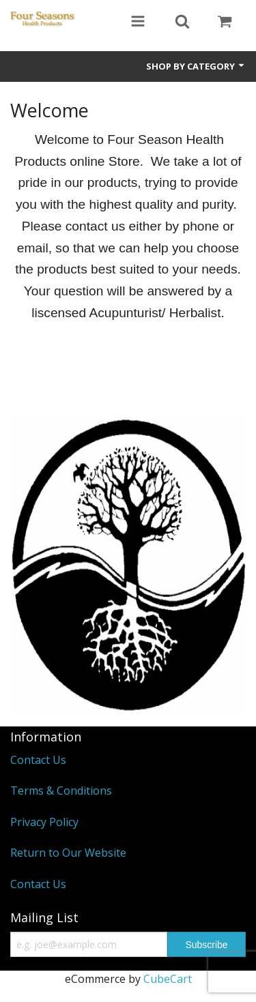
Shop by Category (196, 66)
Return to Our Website (68, 852)
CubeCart (167, 978)
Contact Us (38, 759)
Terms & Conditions (61, 790)
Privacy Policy (44, 821)
